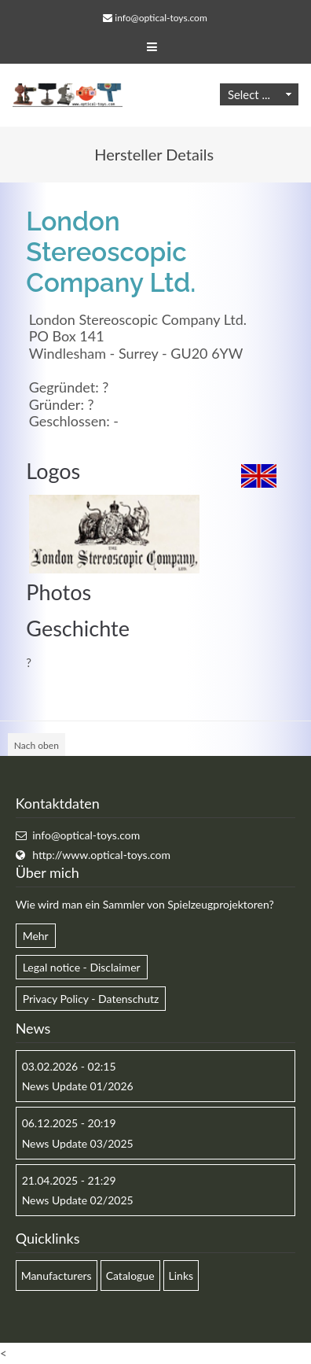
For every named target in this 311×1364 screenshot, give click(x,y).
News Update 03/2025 (78, 1143)
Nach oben (36, 745)
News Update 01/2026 (78, 1086)
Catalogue (130, 1275)
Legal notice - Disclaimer (82, 967)
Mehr (36, 935)
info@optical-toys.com (161, 18)
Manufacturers (56, 1275)
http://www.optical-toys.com (101, 854)
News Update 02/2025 (78, 1200)
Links (181, 1275)
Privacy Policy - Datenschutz (91, 998)
